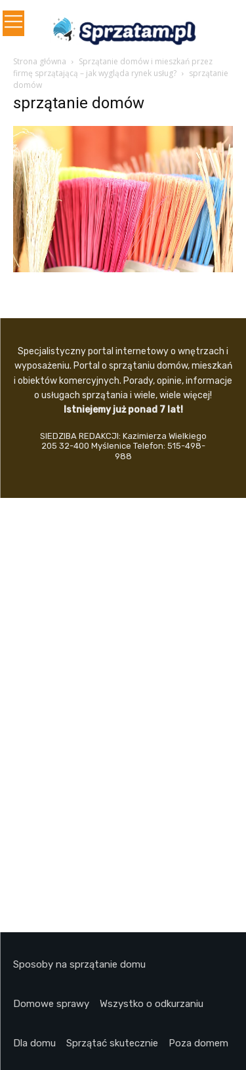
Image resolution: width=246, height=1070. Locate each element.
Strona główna (39, 61)
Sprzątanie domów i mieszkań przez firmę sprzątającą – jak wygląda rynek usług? (113, 67)
